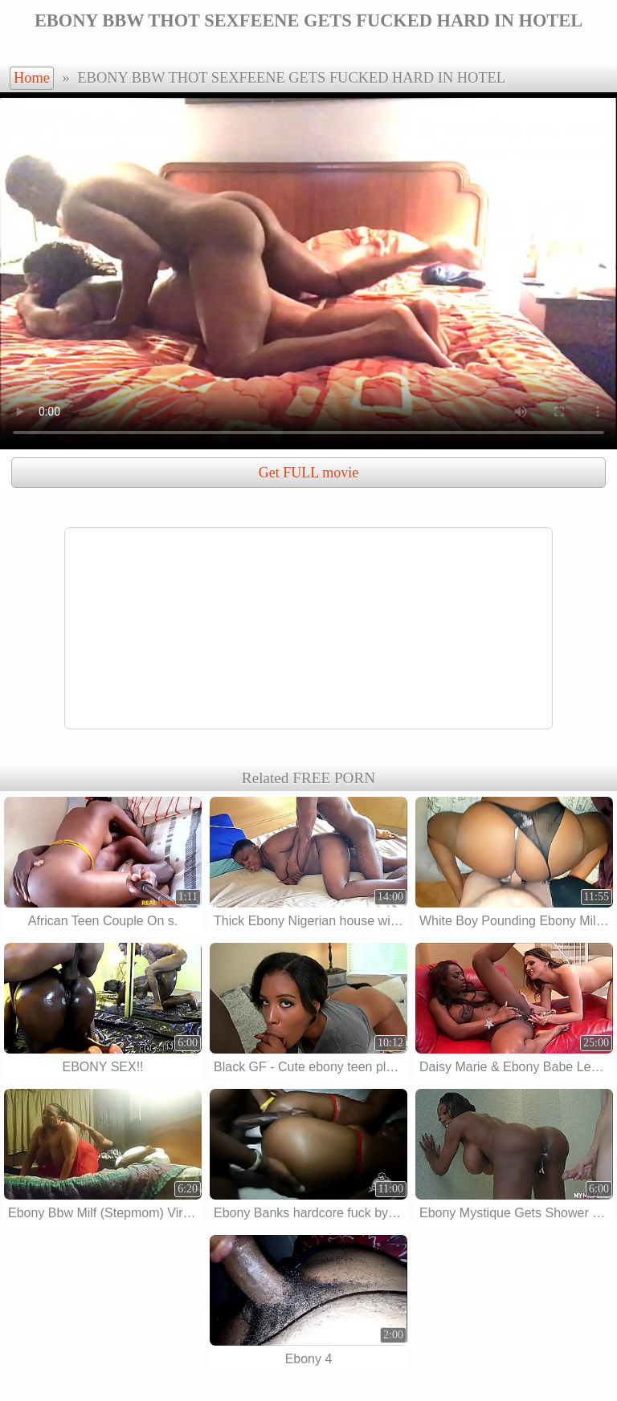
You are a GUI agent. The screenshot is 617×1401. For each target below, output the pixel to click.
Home (32, 78)
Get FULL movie (308, 473)
